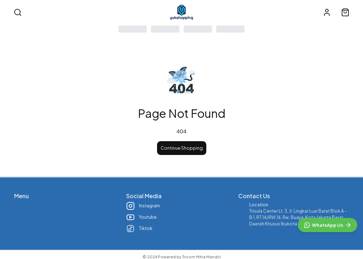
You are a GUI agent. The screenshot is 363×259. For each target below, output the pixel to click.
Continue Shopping (182, 148)
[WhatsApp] (327, 225)
